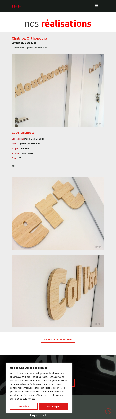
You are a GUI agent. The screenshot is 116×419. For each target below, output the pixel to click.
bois (14, 166)
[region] (39, 388)
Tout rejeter (24, 406)
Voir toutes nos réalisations (58, 339)
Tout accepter (53, 406)
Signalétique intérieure (36, 47)
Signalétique (18, 47)
